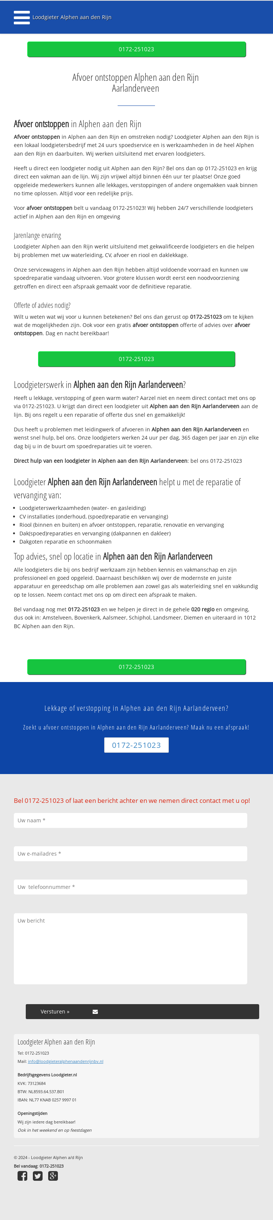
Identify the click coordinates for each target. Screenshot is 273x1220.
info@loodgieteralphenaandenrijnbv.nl (65, 1061)
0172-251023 (136, 49)
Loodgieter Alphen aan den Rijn (72, 17)
